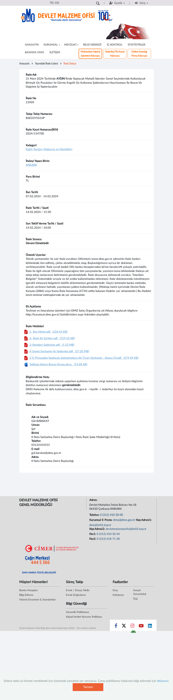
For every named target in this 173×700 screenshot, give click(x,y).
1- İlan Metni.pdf (45, 331)
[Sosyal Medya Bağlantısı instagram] (132, 626)
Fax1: (93, 534)
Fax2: (93, 539)
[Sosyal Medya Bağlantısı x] (124, 626)
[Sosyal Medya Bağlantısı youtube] (141, 626)
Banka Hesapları (28, 590)
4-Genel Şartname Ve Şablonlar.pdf (56, 351)
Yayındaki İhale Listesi (46, 63)
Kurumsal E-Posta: (101, 520)
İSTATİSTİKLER (136, 45)
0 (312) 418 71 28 (108, 539)
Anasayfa (24, 63)
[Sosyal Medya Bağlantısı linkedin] (150, 626)
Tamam (88, 687)
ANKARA (31, 165)
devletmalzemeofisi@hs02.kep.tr (126, 529)
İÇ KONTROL (114, 45)
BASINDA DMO (34, 52)
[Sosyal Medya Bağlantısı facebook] (116, 626)
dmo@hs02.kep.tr (100, 525)
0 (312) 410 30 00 (111, 514)
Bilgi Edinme (26, 595)
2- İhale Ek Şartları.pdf (49, 338)
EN (57, 2)
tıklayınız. (163, 680)
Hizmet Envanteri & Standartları (37, 599)
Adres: (93, 500)
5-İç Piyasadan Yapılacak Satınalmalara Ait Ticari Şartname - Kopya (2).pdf (80, 358)
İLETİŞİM (55, 52)
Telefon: (94, 515)
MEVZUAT (71, 45)
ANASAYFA (32, 45)
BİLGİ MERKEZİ (92, 45)
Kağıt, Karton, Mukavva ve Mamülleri (49, 149)
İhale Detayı (70, 63)
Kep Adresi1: (144, 520)
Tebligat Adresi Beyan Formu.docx (55, 364)
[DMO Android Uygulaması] (133, 632)
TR (51, 2)
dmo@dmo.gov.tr (124, 519)
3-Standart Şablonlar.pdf (48, 344)
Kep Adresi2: (97, 529)
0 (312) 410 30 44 (108, 534)
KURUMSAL (52, 45)
